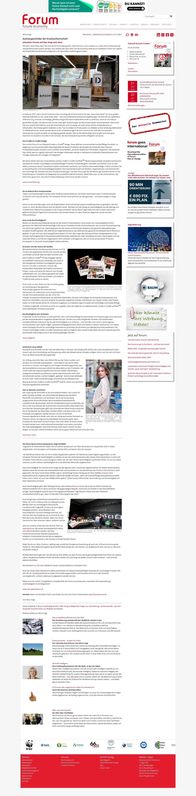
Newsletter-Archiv (29, 768)
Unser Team (105, 768)
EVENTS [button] (144, 24)
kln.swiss (40, 565)
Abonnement (27, 760)
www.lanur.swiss (29, 435)
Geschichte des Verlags (109, 762)
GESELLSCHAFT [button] (100, 24)
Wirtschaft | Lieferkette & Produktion (98, 34)
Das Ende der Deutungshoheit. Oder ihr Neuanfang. (148, 353)
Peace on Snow (78, 486)
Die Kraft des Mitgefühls (148, 770)
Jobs (101, 765)
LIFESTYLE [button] (134, 24)
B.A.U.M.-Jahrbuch (146, 768)
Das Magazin (105, 760)
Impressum (26, 778)
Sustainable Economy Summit (152, 82)
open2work (27, 528)
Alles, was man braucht (61, 710)
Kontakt (25, 781)
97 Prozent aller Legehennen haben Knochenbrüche (73, 687)
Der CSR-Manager (146, 765)
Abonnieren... (133, 71)
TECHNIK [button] (112, 24)
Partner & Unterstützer (70, 762)
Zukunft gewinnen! (146, 776)
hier (63, 520)
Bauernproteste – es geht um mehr (66, 640)
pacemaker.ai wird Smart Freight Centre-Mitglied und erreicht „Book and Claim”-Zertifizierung (149, 367)
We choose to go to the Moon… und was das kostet (148, 344)
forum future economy (148, 773)
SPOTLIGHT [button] (166, 24)
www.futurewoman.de (97, 594)
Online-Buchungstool (30, 770)
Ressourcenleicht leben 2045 (139, 357)
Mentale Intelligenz (60, 663)
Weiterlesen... (133, 63)
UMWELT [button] (123, 24)
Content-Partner (67, 765)
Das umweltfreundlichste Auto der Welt (68, 617)
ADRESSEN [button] (154, 24)
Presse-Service (27, 773)
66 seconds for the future (149, 760)
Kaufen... (131, 68)
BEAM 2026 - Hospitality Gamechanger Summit (147, 348)
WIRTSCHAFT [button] (85, 24)
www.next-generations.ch (33, 589)
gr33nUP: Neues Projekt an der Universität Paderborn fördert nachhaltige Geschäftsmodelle (149, 374)
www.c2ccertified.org (31, 182)
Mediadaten (27, 762)
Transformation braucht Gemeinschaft (143, 340)
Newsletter (26, 765)
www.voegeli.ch (29, 338)
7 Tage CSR (143, 762)
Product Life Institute (104, 470)
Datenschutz (27, 776)
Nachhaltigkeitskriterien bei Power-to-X (144, 362)
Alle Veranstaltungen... (137, 105)
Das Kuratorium (67, 760)
